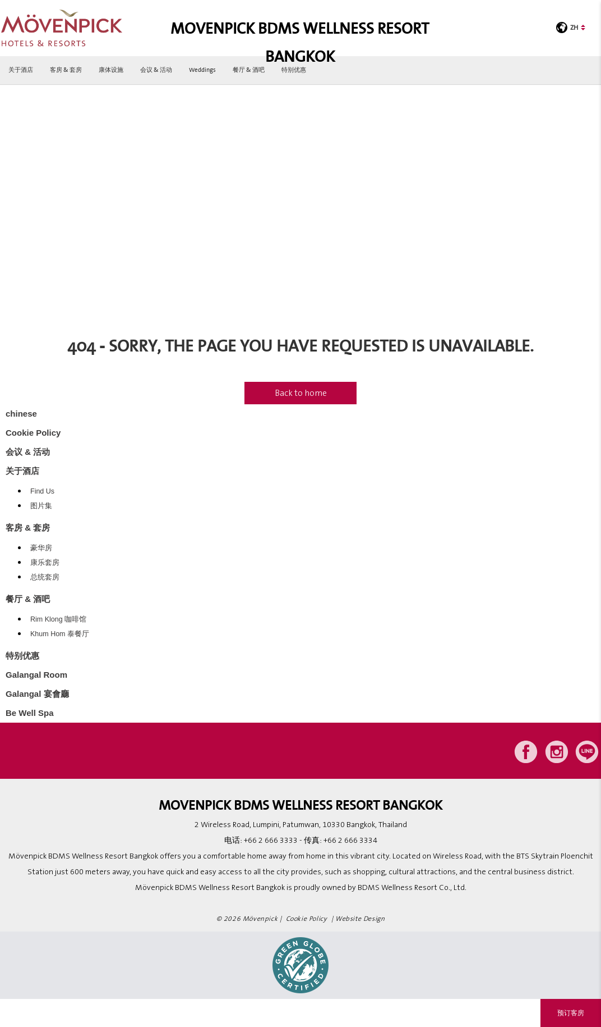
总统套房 (44, 577)
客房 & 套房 (66, 70)
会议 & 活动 (156, 70)
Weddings (202, 70)
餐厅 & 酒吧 (249, 70)
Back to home (301, 393)
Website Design (360, 919)
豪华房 (41, 548)
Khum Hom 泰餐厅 (59, 634)
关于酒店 (20, 70)
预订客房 (570, 1012)
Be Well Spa (30, 713)
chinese (21, 413)
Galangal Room (36, 674)
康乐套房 (44, 563)
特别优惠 (293, 70)
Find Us (42, 491)
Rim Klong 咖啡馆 (58, 619)
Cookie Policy (33, 432)
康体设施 (111, 70)
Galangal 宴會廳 (37, 694)
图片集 (41, 506)
